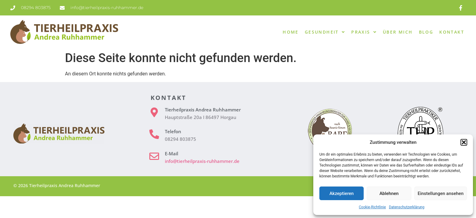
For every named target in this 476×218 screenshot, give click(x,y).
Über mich (398, 32)
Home (291, 32)
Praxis (364, 32)
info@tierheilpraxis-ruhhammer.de (202, 161)
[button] (464, 142)
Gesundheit (325, 32)
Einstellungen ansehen (441, 193)
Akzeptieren (341, 193)
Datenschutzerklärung (406, 207)
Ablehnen (389, 193)
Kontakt (451, 32)
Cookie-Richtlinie (372, 207)
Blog (426, 32)
